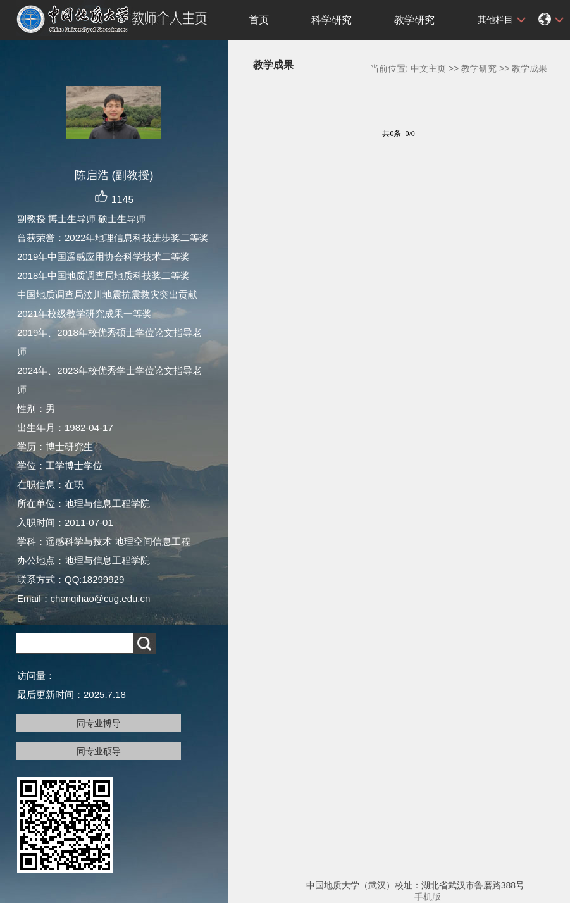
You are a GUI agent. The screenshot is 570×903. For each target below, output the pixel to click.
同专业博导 (99, 723)
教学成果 (529, 68)
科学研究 (331, 20)
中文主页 (428, 68)
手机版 (427, 897)
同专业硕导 (99, 751)
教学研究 (414, 20)
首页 (259, 20)
